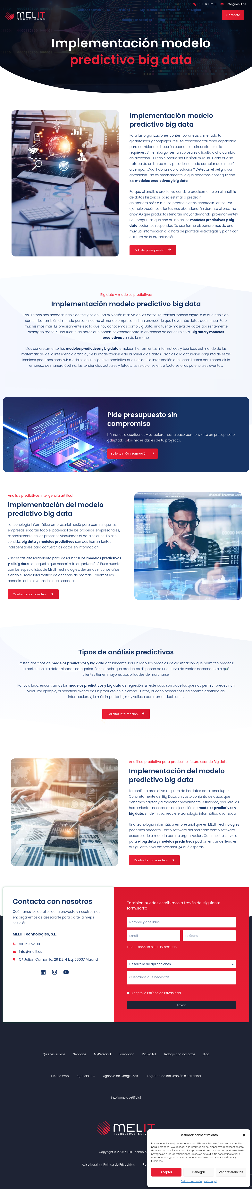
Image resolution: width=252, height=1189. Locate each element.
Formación (126, 1055)
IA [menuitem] (108, 10)
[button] (244, 1135)
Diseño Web (60, 1076)
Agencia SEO (86, 1076)
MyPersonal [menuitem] (149, 10)
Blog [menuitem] (161, 20)
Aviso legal (210, 1181)
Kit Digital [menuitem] (194, 10)
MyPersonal (102, 1055)
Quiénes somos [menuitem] (89, 10)
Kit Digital (149, 1055)
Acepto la (156, 993)
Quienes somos (54, 1055)
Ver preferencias (231, 1172)
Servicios (79, 1055)
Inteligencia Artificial (126, 1098)
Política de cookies (191, 1181)
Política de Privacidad (164, 993)
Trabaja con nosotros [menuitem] (136, 20)
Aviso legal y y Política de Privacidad (108, 1165)
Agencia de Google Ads (120, 1076)
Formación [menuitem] (172, 10)
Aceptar (166, 1172)
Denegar (198, 1172)
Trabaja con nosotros (179, 1055)
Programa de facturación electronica (173, 1076)
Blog (206, 1055)
